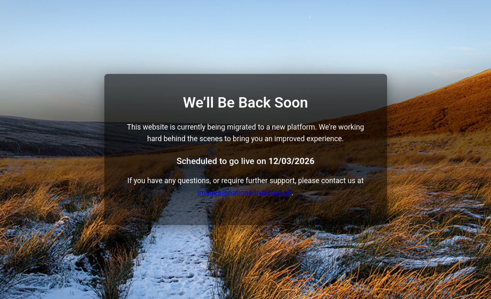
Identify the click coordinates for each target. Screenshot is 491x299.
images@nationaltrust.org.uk (244, 193)
